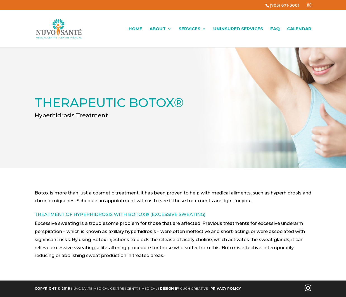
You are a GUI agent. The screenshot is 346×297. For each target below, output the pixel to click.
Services (189, 29)
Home (135, 29)
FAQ (275, 29)
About (158, 29)
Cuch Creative (194, 288)
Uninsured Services (238, 29)
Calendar (299, 29)
